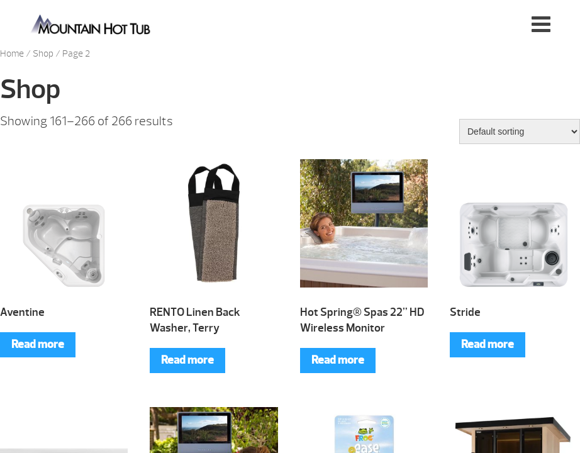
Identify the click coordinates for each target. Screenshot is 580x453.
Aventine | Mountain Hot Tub (91, 24)
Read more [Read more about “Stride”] (487, 344)
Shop (43, 54)
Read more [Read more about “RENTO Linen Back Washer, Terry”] (187, 360)
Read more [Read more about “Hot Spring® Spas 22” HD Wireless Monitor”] (337, 360)
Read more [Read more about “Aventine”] (37, 344)
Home (12, 54)
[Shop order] (519, 131)
